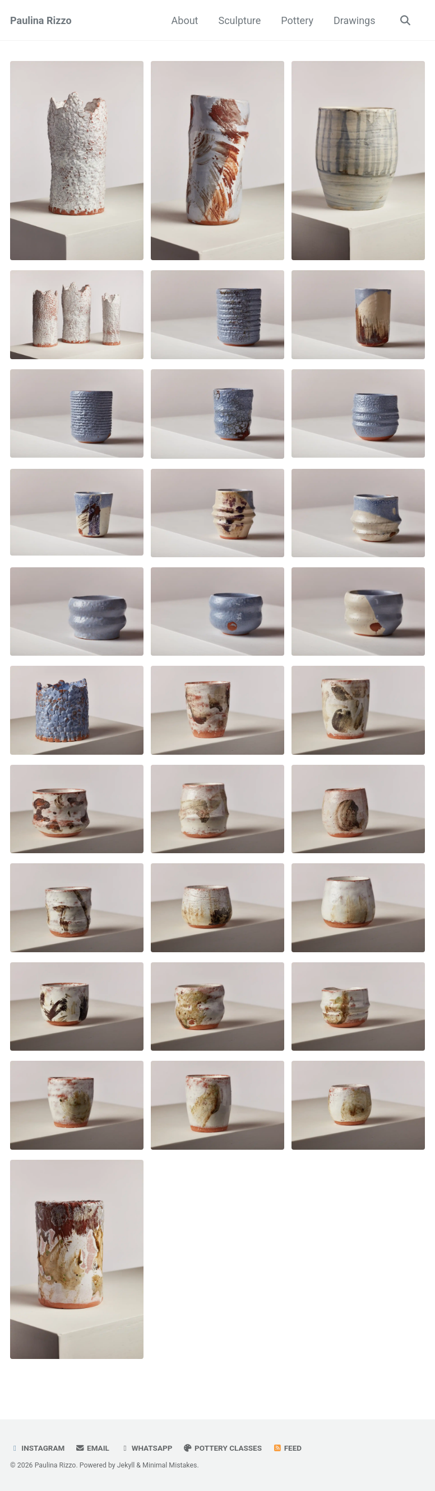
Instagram (37, 1447)
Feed (287, 1447)
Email (92, 1447)
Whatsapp (146, 1447)
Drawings (355, 20)
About (185, 20)
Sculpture (239, 20)
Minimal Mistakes (169, 1465)
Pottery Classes (222, 1447)
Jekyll (126, 1465)
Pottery (297, 20)
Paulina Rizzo (41, 20)
